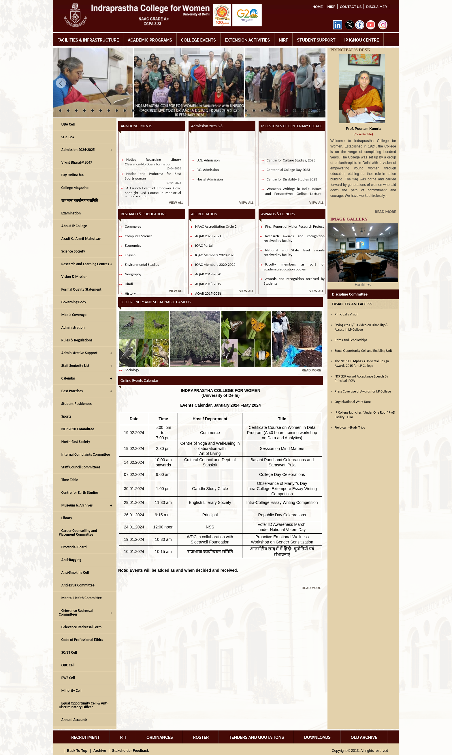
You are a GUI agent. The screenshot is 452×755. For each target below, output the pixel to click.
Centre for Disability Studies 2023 (292, 184)
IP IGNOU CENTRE (361, 40)
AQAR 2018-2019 (208, 284)
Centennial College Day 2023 (288, 175)
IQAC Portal (204, 245)
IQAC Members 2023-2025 (215, 255)
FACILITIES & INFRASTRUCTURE (88, 40)
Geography (133, 274)
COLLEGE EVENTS (198, 40)
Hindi (129, 284)
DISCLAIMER (376, 7)
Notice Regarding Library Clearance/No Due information (153, 166)
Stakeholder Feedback (130, 751)
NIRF (331, 7)
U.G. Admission (208, 165)
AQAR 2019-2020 (208, 274)
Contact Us (350, 7)
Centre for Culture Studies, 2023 (291, 165)
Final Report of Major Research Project (294, 226)
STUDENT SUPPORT (316, 40)
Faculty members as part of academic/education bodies (294, 266)
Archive (99, 751)
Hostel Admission (210, 184)
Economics (133, 245)
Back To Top (77, 751)
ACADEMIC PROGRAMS (150, 40)
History (130, 293)
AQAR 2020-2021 (208, 236)
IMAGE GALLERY (349, 219)
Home (317, 7)
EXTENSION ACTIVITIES (247, 40)
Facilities (363, 284)
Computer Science (138, 236)
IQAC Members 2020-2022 (215, 264)
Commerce (133, 226)
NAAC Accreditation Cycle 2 (216, 226)
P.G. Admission (208, 175)
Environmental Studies (142, 264)
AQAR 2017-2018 (208, 293)
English (130, 255)
